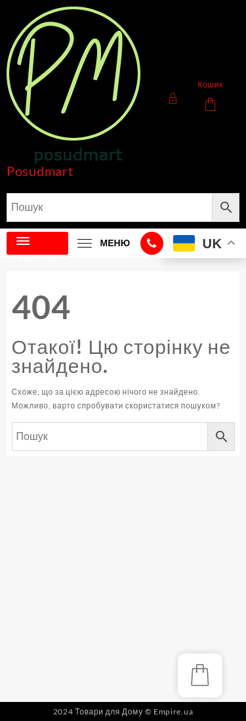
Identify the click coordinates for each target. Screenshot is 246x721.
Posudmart (40, 171)
